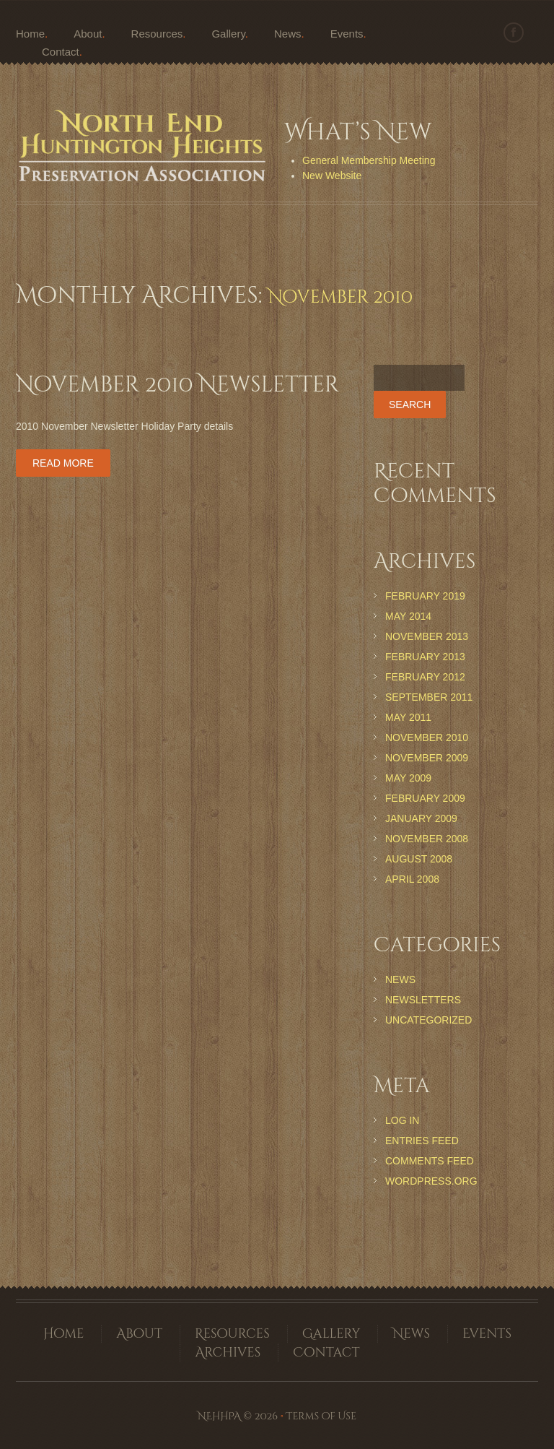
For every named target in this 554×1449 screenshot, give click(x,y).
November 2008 (426, 838)
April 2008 (412, 879)
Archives (227, 1353)
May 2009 (408, 778)
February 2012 (425, 677)
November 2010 (426, 737)
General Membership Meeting (368, 160)
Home (30, 33)
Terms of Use (321, 1416)
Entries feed (422, 1140)
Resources (157, 33)
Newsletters (423, 999)
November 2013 (426, 636)
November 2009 (426, 758)
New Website (331, 175)
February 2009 (425, 798)
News (288, 33)
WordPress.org (431, 1181)
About (88, 33)
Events (347, 33)
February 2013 (425, 656)
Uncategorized (428, 1020)
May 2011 (408, 717)
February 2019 (425, 596)
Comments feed (429, 1161)
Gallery (228, 33)
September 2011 (428, 697)
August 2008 (418, 859)
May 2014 (408, 616)
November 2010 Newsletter (177, 385)
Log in (402, 1120)
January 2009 (421, 818)
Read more (63, 463)
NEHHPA (219, 1416)
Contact (60, 52)
